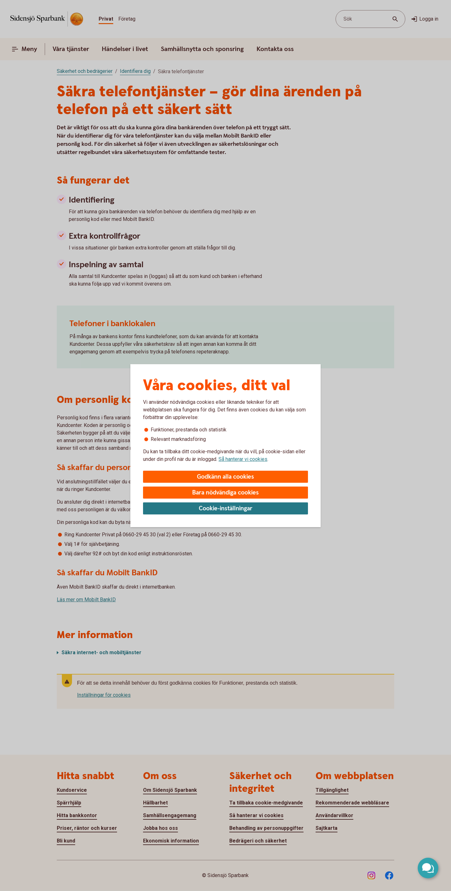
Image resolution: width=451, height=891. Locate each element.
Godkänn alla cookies (225, 477)
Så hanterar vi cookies (243, 459)
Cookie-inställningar (225, 509)
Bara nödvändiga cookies (225, 493)
